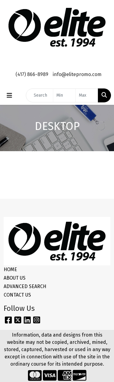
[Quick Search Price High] (86, 95)
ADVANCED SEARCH (25, 286)
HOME (10, 269)
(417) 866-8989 (32, 74)
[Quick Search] (39, 95)
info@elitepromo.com (77, 74)
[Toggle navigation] (9, 95)
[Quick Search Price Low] (64, 95)
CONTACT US (17, 295)
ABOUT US (15, 278)
